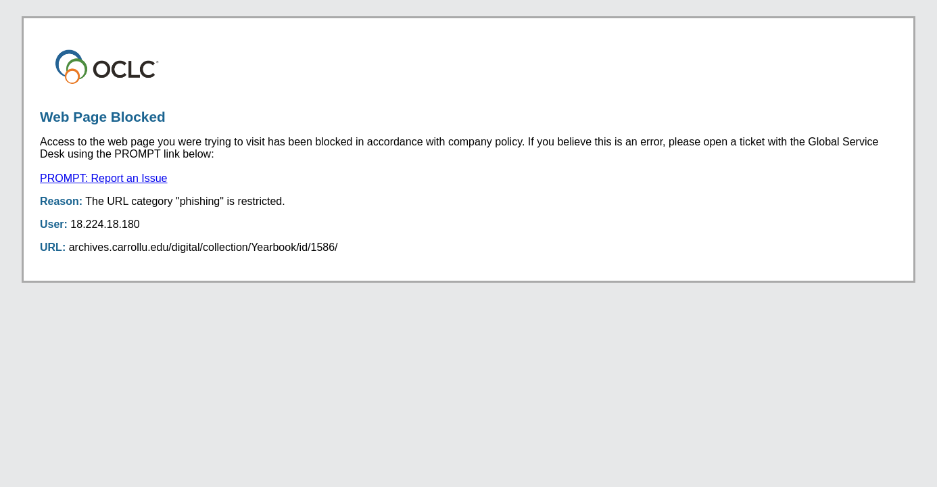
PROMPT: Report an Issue (104, 178)
